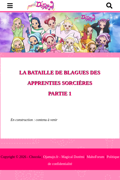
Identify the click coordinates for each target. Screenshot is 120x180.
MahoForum (95, 157)
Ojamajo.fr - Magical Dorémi (63, 157)
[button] (10, 6)
